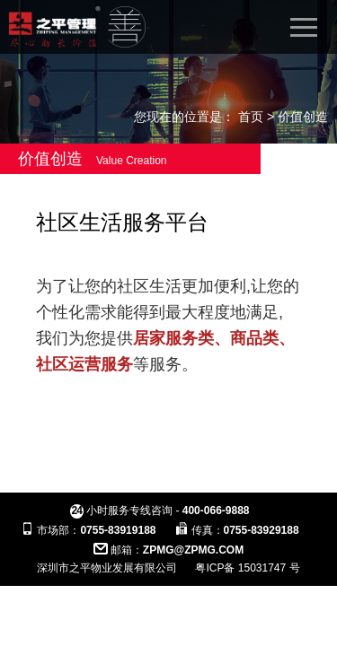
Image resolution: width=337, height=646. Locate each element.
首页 (250, 116)
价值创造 (303, 116)
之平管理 (77, 26)
